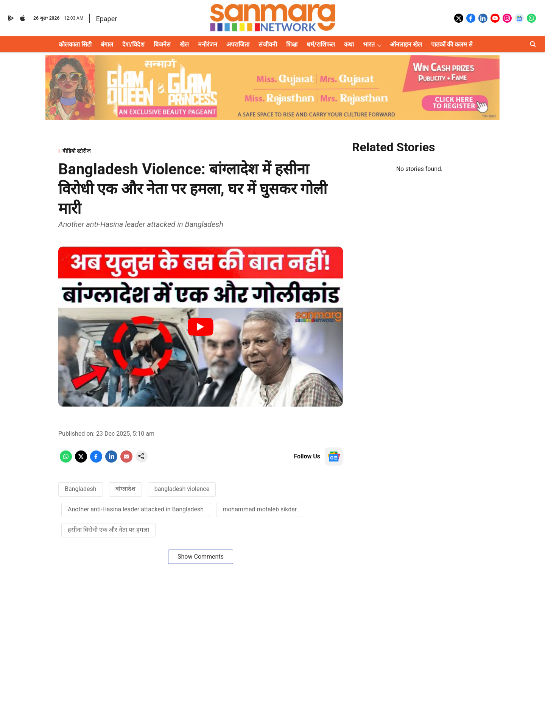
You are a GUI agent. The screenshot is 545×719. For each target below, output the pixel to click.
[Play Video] (200, 327)
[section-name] (200, 150)
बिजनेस (162, 44)
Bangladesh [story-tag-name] (81, 488)
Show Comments (201, 556)
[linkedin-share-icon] (111, 460)
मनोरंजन (207, 44)
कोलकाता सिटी (75, 44)
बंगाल (107, 44)
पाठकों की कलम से (452, 44)
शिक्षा (291, 44)
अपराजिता (237, 44)
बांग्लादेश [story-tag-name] (125, 488)
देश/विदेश (133, 44)
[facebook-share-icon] (96, 460)
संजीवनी (267, 44)
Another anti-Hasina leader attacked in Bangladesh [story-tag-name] (136, 509)
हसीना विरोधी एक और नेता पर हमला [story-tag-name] (108, 529)
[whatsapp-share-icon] (66, 460)
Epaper (106, 19)
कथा (349, 44)
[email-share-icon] (126, 460)
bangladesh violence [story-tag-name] (181, 488)
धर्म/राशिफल (321, 44)
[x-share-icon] (81, 460)
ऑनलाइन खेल (406, 44)
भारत (369, 44)
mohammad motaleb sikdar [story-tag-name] (260, 509)
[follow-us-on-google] (334, 456)
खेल (184, 44)
